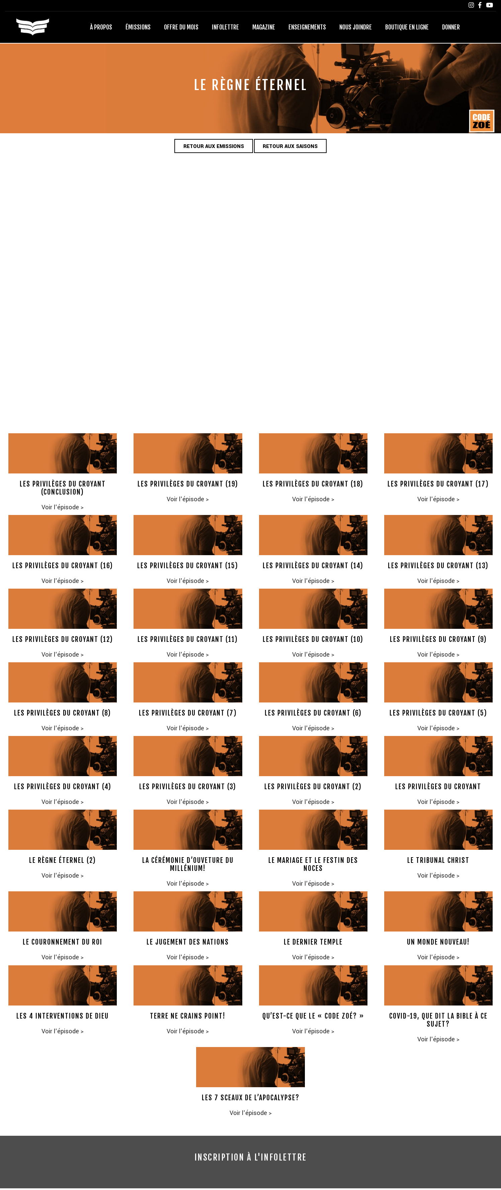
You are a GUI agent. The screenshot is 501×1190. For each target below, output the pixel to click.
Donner (451, 27)
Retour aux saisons (294, 147)
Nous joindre (355, 27)
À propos (101, 27)
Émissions (138, 27)
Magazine (263, 27)
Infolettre (225, 27)
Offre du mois (181, 27)
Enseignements (307, 27)
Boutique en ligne (407, 27)
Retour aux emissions (210, 147)
